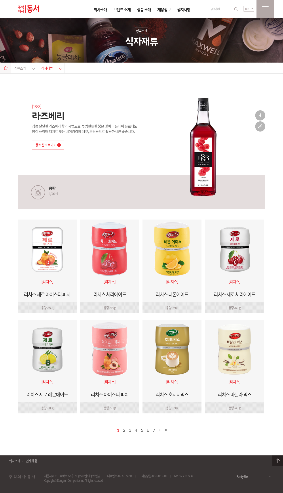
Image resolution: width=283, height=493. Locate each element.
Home (5, 68)
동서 (28, 9)
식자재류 (51, 68)
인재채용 (31, 460)
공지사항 (183, 10)
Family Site (241, 476)
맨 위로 (278, 461)
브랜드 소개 (122, 10)
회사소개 (100, 10)
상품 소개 (144, 10)
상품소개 (24, 68)
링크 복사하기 (260, 126)
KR (246, 9)
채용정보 (164, 10)
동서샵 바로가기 (48, 144)
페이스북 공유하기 (260, 115)
